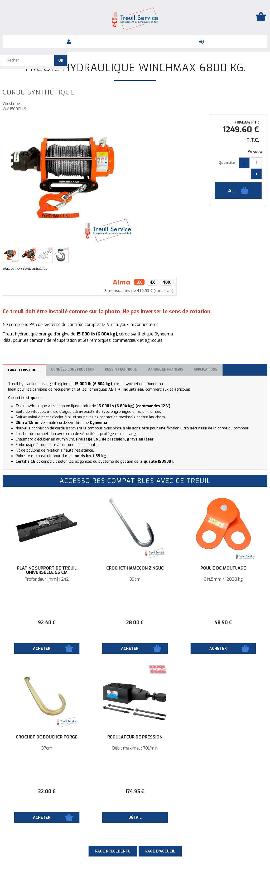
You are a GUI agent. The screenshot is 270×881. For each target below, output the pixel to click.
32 (47, 791)
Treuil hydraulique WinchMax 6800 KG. (135, 67)
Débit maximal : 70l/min (135, 748)
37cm (46, 748)
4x (152, 282)
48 (223, 622)
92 (47, 622)
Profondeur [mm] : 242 (47, 579)
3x (139, 282)
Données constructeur (72, 369)
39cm (135, 579)
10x (167, 282)
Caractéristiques (24, 370)
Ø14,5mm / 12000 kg (223, 579)
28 (135, 622)
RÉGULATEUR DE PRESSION (134, 737)
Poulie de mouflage (223, 568)
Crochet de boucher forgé (47, 737)
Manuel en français (165, 369)
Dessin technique (121, 369)
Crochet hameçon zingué (135, 568)
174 (135, 791)
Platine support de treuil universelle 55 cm (47, 570)
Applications (205, 369)
